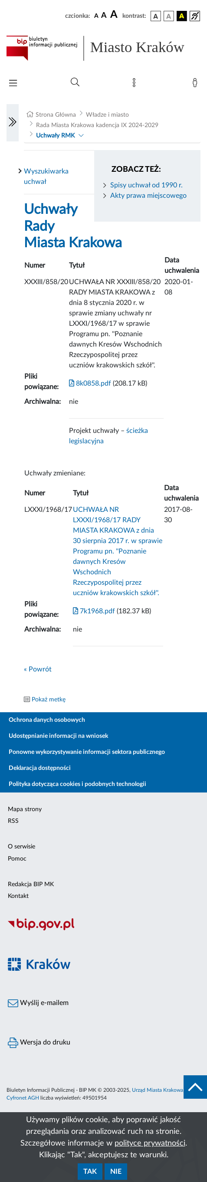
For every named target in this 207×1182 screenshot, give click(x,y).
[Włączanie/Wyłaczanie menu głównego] (13, 84)
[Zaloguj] (196, 85)
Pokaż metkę (49, 700)
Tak (90, 1171)
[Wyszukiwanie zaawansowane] (75, 82)
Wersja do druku (39, 1043)
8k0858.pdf (90, 383)
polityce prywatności (150, 1143)
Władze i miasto (107, 115)
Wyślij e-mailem (38, 1003)
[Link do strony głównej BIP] (103, 48)
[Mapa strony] (135, 85)
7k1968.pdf (94, 611)
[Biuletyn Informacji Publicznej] (103, 930)
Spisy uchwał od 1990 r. (146, 185)
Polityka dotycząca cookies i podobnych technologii (77, 784)
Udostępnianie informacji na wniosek (58, 736)
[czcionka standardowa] (96, 15)
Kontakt (18, 896)
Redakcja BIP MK (31, 884)
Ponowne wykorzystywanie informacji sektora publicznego (87, 752)
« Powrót (38, 669)
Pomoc (17, 859)
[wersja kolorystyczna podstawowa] (155, 16)
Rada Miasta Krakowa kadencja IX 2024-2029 (97, 125)
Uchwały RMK (55, 136)
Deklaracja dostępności (40, 768)
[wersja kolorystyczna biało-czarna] (168, 16)
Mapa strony (25, 809)
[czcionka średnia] (104, 16)
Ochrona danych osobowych (47, 720)
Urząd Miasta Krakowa (157, 1090)
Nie (116, 1171)
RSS (13, 821)
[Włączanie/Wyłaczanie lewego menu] (13, 122)
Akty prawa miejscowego (148, 195)
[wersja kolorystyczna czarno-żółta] (181, 16)
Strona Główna (56, 115)
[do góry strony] (195, 1087)
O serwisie (21, 847)
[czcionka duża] (115, 15)
